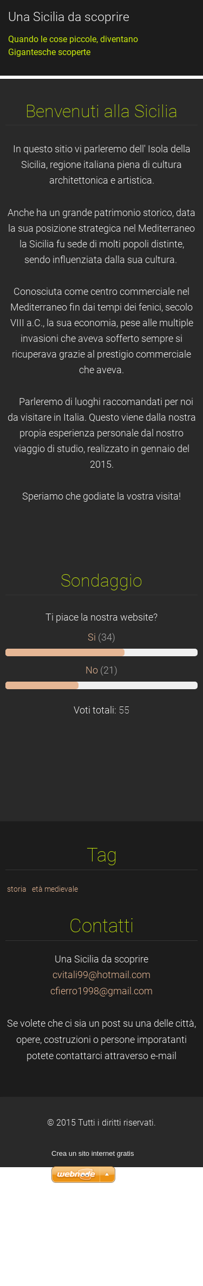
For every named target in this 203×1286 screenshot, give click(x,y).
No (92, 750)
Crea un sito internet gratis (92, 1233)
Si (92, 717)
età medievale (55, 969)
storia (17, 969)
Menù (173, 24)
